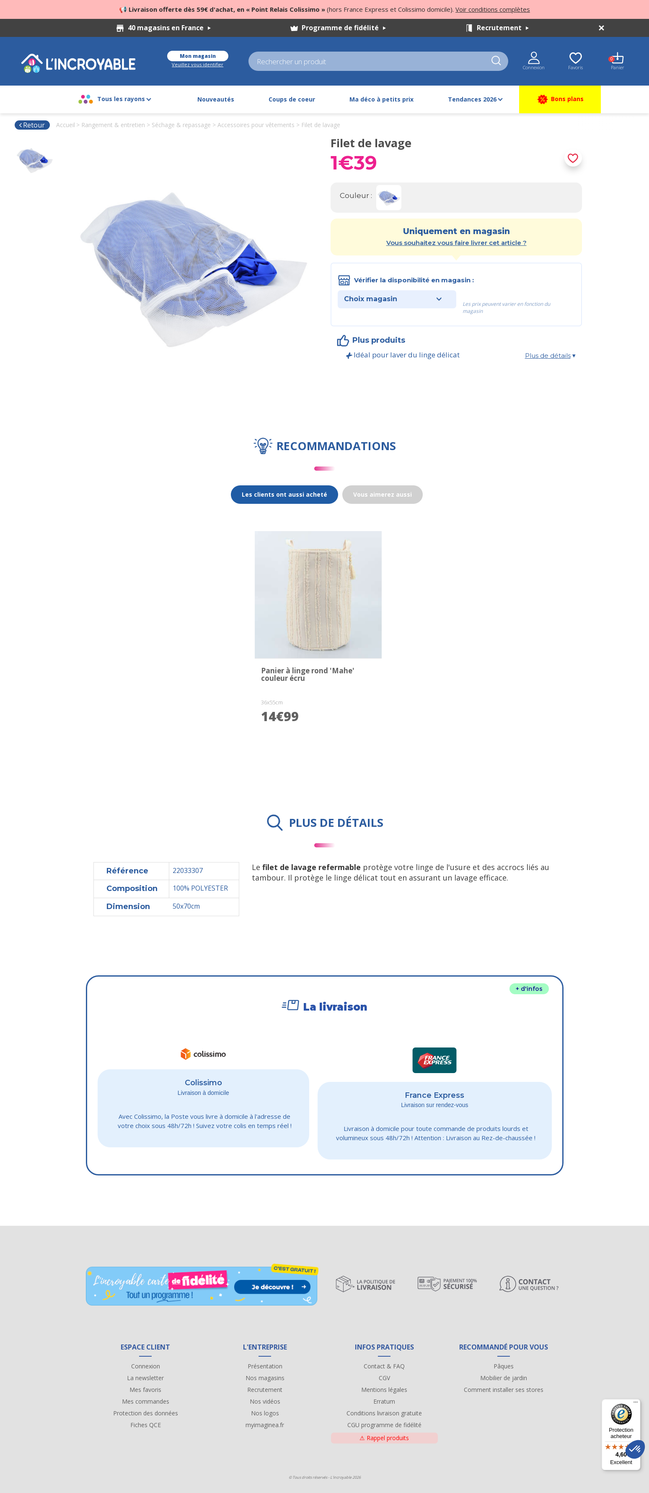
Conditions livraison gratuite (384, 1413)
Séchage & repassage (181, 125)
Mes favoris (145, 1390)
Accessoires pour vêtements (256, 125)
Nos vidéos (265, 1401)
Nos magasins (265, 1378)
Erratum (384, 1401)
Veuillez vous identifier (197, 64)
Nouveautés (215, 99)
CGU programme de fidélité (384, 1425)
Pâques (504, 1366)
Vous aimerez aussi (382, 494)
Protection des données (145, 1413)
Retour (31, 125)
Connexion (145, 1366)
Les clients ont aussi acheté (284, 494)
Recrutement (503, 27)
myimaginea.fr (265, 1425)
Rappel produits (384, 1438)
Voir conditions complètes (492, 9)
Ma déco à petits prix (381, 99)
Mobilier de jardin (503, 1378)
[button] (635, 1449)
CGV (384, 1378)
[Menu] (636, 1404)
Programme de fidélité (344, 27)
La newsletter (145, 1378)
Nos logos (265, 1413)
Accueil (65, 125)
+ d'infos (529, 989)
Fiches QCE (145, 1425)
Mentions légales (384, 1390)
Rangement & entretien (113, 125)
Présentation (265, 1366)
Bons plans (560, 99)
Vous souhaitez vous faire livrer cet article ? (456, 243)
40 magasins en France (169, 27)
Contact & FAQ (384, 1366)
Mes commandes (145, 1401)
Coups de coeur (292, 99)
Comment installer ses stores (503, 1390)
